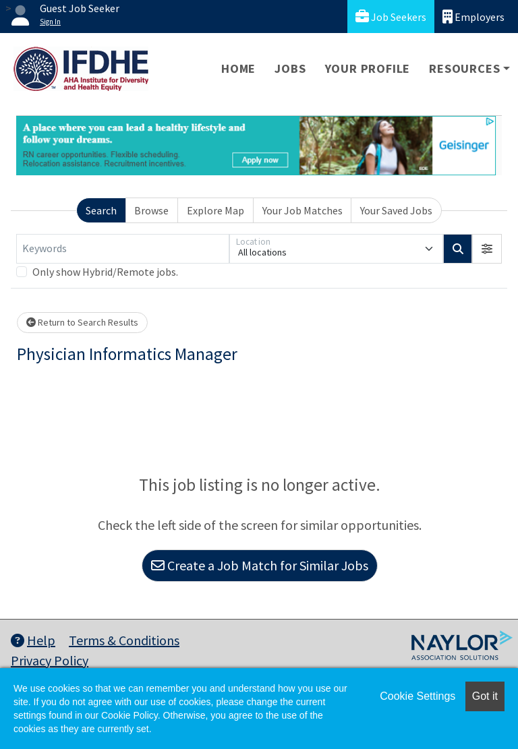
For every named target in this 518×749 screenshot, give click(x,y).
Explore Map (215, 210)
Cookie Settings (417, 696)
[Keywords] (122, 249)
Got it (485, 696)
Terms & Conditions (124, 640)
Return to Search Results (82, 322)
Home (238, 68)
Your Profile (368, 68)
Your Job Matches (302, 210)
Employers (473, 16)
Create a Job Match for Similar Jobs (259, 565)
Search (101, 210)
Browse (151, 210)
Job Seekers (390, 16)
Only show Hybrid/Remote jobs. (105, 271)
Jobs (290, 68)
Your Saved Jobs (396, 210)
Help (33, 640)
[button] (487, 249)
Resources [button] (464, 68)
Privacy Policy (49, 660)
